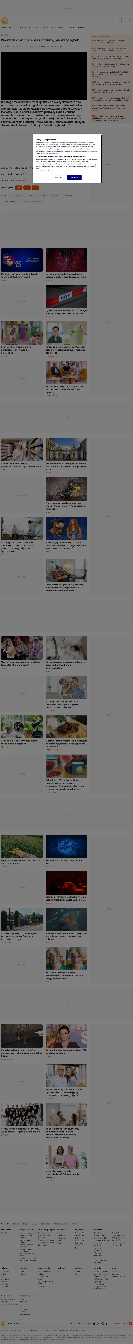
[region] (67, 158)
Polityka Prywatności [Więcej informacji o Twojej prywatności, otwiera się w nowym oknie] (52, 153)
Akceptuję (74, 177)
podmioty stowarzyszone (70, 142)
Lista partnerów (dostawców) (44, 171)
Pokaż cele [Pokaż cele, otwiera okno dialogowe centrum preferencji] (58, 177)
